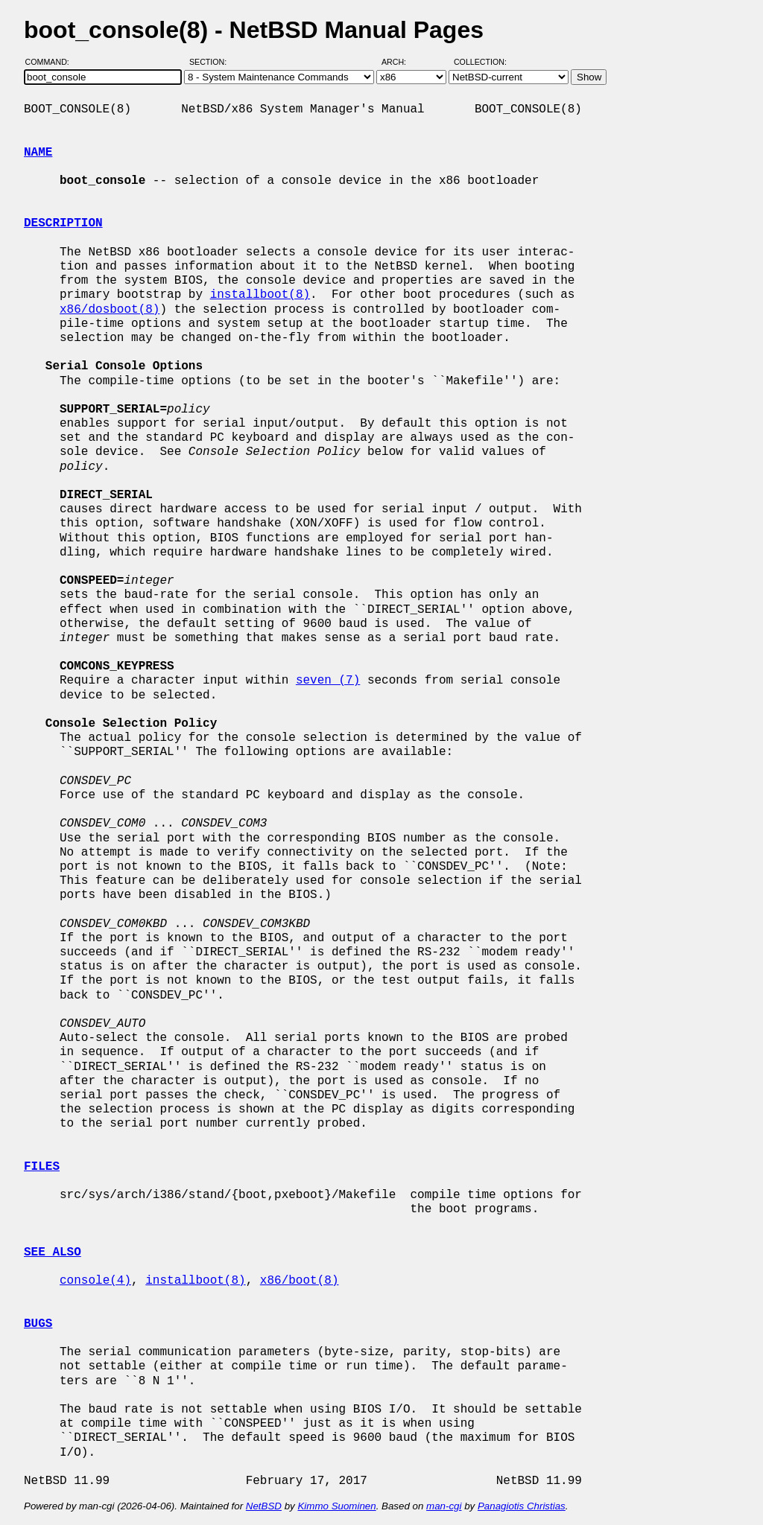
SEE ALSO (52, 1252)
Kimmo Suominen (336, 1506)
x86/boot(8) (299, 1281)
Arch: (401, 61)
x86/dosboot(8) (109, 310)
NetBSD (264, 1506)
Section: (211, 61)
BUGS (38, 1324)
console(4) (95, 1281)
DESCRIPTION (63, 223)
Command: (51, 61)
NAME (38, 152)
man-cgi (443, 1506)
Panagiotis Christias (522, 1506)
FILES (42, 1167)
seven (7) (328, 680)
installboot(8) (260, 295)
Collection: (480, 61)
